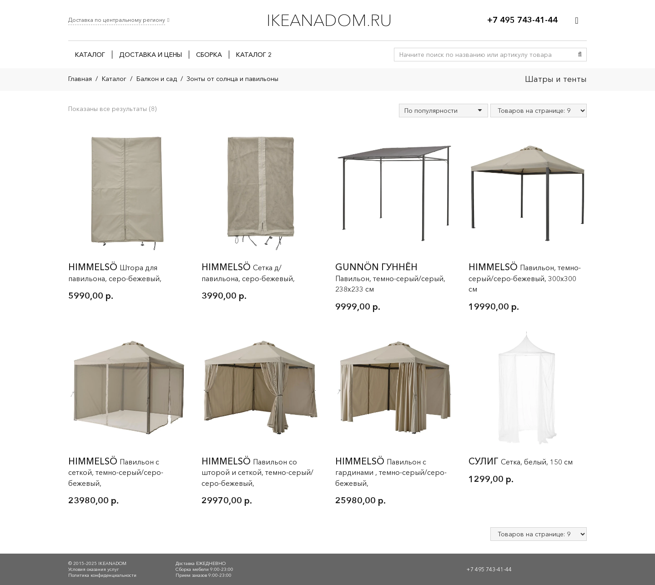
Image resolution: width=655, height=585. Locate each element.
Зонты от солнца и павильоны (232, 79)
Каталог (114, 79)
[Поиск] (580, 54)
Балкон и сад (156, 79)
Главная (80, 79)
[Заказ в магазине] (443, 110)
